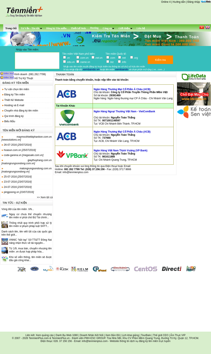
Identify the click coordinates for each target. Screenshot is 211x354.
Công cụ (108, 28)
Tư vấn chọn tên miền (16, 89)
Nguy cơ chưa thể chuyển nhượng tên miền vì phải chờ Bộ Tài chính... (30, 216)
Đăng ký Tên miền (56, 28)
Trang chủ (10, 28)
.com (113, 57)
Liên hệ (141, 28)
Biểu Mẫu (9, 121)
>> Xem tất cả (45, 197)
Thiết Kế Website (14, 100)
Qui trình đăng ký (13, 116)
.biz (113, 62)
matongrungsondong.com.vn (26, 170)
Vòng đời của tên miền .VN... (17, 209)
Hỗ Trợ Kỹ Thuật (17, 78)
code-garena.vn (22, 155)
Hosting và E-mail (14, 105)
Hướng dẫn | (180, 1)
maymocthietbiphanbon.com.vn (26, 138)
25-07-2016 (16, 176)
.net (125, 57)
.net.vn (99, 57)
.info (123, 62)
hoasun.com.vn (18, 150)
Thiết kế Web (78, 28)
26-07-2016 (16, 144)
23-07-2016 (16, 181)
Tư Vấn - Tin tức (31, 28)
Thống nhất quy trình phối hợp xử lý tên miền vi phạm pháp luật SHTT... (30, 224)
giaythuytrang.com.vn (26, 162)
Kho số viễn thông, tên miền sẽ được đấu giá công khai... (30, 259)
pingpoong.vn (17, 192)
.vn (70, 57)
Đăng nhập (194, 1)
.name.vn (85, 62)
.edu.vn (70, 62)
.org (136, 57)
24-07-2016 (16, 187)
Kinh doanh (14, 74)
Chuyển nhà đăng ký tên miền (21, 110)
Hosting (94, 27)
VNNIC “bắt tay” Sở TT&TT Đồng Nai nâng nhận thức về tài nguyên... (30, 241)
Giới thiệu (125, 28)
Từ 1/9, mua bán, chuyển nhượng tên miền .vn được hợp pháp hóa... (30, 250)
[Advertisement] (105, 302)
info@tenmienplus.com (75, 172)
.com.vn (85, 57)
